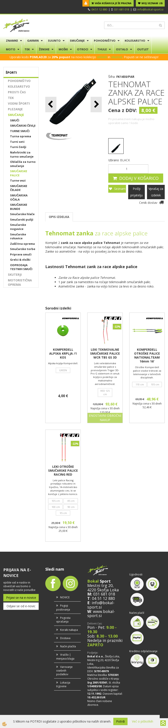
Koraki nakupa (69, 630)
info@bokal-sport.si (150, 9)
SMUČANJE (77, 41)
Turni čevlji (18, 147)
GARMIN (33, 41)
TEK (27, 49)
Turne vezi (18, 180)
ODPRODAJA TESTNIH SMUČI (21, 267)
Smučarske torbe (22, 249)
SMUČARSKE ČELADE (18, 188)
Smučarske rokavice (18, 236)
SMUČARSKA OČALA (19, 197)
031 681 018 (121, 9)
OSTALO (122, 49)
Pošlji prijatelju (136, 192)
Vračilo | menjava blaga (65, 656)
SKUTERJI (15, 274)
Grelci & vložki (20, 260)
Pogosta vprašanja (63, 619)
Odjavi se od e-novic (21, 606)
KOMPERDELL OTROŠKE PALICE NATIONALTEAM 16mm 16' (147, 355)
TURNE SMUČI (20, 131)
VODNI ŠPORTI (19, 103)
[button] (96, 104)
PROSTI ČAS (17, 92)
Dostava (65, 638)
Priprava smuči (21, 254)
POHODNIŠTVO (105, 41)
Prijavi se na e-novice (21, 597)
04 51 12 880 (99, 9)
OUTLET (143, 49)
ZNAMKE (12, 41)
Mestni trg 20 (100, 585)
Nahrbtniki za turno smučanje (21, 154)
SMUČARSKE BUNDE (18, 207)
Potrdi (120, 721)
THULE (102, 49)
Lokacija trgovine (63, 684)
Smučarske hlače (22, 214)
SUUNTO (54, 41)
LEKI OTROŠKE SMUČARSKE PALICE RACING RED (63, 470)
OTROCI (82, 49)
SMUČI (14, 120)
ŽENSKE (44, 49)
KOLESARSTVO (135, 41)
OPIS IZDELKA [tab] (59, 217)
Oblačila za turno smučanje (23, 164)
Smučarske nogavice (18, 227)
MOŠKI (63, 49)
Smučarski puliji (21, 219)
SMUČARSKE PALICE (18, 173)
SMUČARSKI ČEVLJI (22, 126)
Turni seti (17, 142)
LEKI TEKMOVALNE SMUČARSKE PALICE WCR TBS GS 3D (105, 353)
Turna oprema (20, 136)
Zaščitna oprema (22, 244)
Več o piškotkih (142, 721)
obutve (116, 57)
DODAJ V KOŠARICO (139, 178)
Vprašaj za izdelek (156, 192)
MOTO (10, 49)
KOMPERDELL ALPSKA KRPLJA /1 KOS (63, 353)
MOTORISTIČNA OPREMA (20, 282)
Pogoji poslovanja (63, 607)
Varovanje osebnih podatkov (64, 670)
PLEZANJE (15, 109)
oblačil (102, 57)
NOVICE (65, 597)
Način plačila (68, 646)
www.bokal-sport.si (101, 613)
